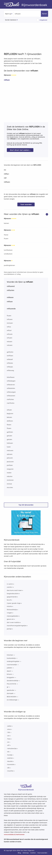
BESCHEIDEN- (12, 697)
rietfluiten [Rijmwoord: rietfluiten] (10, 399)
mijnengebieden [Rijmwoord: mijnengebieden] (12, 616)
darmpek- (10, 693)
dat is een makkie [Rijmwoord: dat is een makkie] (13, 622)
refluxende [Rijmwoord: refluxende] (11, 309)
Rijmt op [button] (8, 14)
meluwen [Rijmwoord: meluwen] (10, 450)
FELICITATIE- (12, 684)
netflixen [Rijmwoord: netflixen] (10, 356)
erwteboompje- (12, 700)
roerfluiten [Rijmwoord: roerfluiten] (10, 403)
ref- (5, 178)
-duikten (10, 758)
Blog (19, 853)
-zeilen (9, 726)
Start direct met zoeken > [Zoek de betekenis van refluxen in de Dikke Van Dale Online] (20, 150)
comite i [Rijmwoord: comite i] (9, 587)
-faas (9, 739)
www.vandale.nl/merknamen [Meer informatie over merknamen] (14, 834)
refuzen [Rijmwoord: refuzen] (9, 338)
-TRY (8, 732)
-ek (8, 752)
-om (8, 736)
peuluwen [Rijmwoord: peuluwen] (10, 462)
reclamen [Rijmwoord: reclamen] (10, 480)
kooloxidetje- (11, 658)
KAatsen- (10, 655)
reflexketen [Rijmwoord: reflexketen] (11, 388)
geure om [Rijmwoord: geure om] (10, 619)
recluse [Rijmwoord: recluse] (9, 484)
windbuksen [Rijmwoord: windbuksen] (8, 254)
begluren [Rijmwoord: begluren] (10, 413)
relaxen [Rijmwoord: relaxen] (9, 341)
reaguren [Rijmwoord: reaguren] (10, 469)
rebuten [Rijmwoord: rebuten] (9, 476)
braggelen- (11, 677)
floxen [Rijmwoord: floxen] (9, 428)
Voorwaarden (42, 853)
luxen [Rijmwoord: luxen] (9, 447)
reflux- (6, 174)
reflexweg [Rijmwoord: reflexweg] (10, 370)
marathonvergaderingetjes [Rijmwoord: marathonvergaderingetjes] (16, 625)
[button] (47, 214)
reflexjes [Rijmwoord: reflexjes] (10, 367)
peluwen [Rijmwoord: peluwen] (10, 458)
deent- (9, 671)
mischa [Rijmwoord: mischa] (9, 606)
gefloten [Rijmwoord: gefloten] (10, 432)
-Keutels (10, 761)
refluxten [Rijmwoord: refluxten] (10, 290)
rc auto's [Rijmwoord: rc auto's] (10, 584)
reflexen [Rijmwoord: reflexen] (10, 297)
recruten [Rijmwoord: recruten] (10, 487)
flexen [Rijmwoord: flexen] (9, 425)
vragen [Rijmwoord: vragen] (9, 613)
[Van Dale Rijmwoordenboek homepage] (12, 5)
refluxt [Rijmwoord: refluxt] (9, 330)
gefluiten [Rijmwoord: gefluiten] (10, 352)
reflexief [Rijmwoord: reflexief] (10, 359)
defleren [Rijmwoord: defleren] (10, 421)
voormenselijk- (12, 665)
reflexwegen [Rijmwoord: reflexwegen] (11, 392)
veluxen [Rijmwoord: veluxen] (9, 345)
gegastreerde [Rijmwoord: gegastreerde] (12, 597)
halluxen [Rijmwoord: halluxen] (10, 443)
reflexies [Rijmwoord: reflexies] (10, 363)
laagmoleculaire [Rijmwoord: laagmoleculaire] (13, 593)
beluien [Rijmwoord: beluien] (9, 417)
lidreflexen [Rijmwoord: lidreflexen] (10, 377)
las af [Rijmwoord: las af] (9, 600)
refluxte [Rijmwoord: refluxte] (9, 334)
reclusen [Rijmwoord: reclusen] (10, 323)
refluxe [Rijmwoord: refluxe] (7, 80)
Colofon (33, 853)
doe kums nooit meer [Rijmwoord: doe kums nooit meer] (14, 590)
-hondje (9, 755)
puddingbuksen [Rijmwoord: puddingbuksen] (9, 265)
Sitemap (26, 853)
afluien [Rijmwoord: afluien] (9, 410)
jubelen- (10, 668)
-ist (8, 742)
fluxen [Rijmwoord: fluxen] (6, 238)
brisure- (9, 674)
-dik (8, 768)
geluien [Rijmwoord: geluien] (9, 436)
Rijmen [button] (44, 14)
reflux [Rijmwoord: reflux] (9, 327)
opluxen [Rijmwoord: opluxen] (9, 454)
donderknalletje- (13, 680)
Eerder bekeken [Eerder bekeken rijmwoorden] (10, 20)
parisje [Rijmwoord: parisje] (9, 629)
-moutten (10, 771)
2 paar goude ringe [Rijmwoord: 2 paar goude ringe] (13, 603)
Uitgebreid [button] (43, 20)
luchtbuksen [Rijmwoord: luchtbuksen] (8, 250)
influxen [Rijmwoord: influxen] (9, 319)
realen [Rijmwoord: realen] (9, 473)
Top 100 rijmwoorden (26, 505)
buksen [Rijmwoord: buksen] (6, 223)
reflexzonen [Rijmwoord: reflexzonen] (11, 396)
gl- (8, 687)
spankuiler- (11, 690)
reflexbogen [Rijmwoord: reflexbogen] (11, 381)
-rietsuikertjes (12, 748)
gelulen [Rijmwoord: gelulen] (9, 439)
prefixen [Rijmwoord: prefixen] (10, 465)
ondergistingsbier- (13, 661)
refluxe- (7, 182)
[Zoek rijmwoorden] (24, 14)
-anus (9, 729)
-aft (8, 745)
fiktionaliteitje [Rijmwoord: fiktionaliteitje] (12, 610)
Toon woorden (26, 204)
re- (5, 170)
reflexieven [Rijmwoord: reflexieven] (11, 385)
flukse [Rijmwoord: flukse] (6, 235)
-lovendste (10, 764)
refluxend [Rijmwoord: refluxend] (11, 286)
